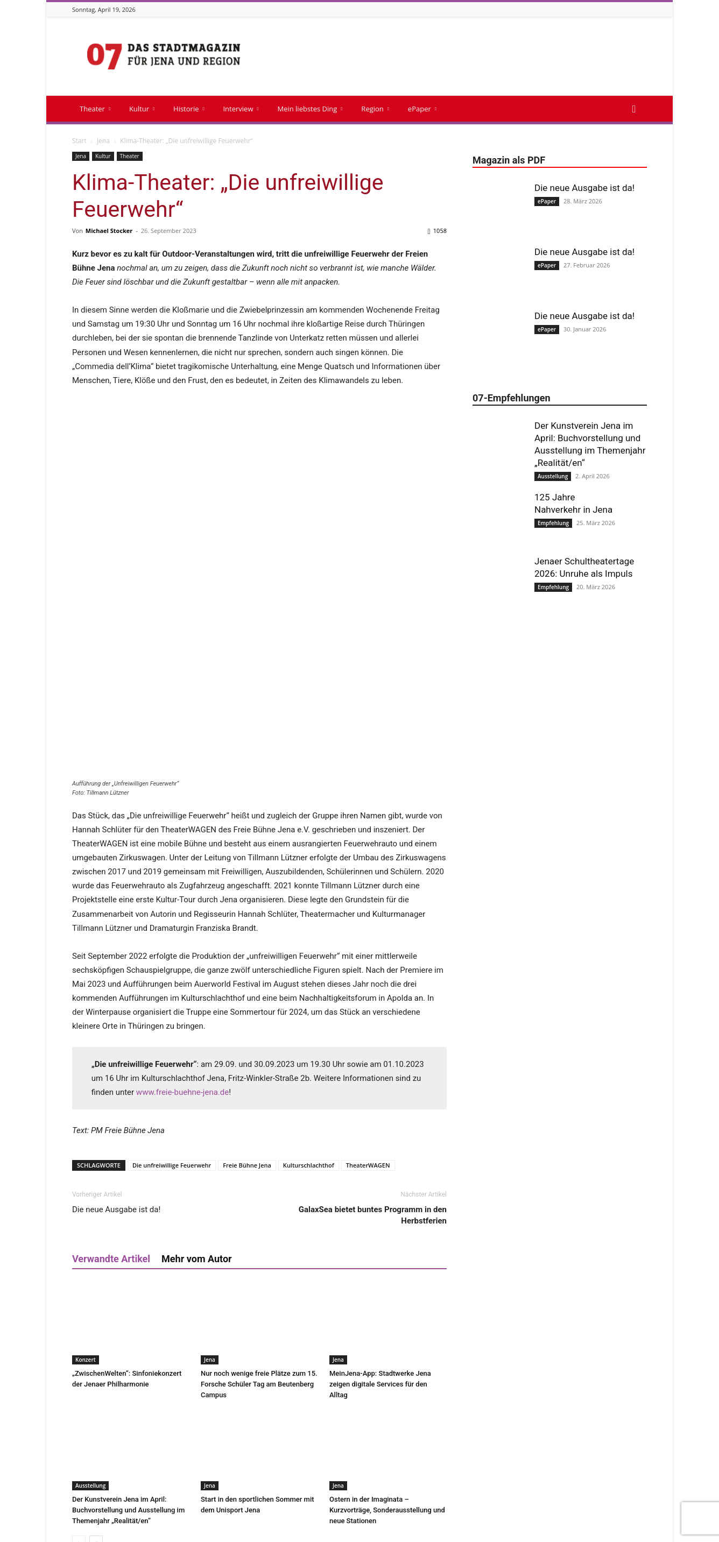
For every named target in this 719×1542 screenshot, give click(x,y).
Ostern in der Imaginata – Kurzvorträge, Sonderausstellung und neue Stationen (387, 1347)
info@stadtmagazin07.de (342, 1495)
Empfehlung (553, 523)
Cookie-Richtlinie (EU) (538, 1532)
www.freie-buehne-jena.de (182, 929)
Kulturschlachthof (308, 1002)
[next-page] (96, 1379)
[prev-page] (79, 1379)
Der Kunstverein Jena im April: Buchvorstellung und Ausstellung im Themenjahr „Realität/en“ (128, 1347)
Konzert (85, 1196)
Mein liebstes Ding (309, 109)
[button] (634, 109)
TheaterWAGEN (368, 1002)
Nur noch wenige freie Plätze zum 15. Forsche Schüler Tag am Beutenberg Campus (259, 1221)
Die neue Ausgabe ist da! (116, 1046)
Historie (189, 109)
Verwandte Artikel (111, 1095)
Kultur (141, 109)
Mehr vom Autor (196, 1095)
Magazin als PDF (425, 1532)
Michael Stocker (109, 231)
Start (79, 140)
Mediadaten (478, 1532)
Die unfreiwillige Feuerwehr (171, 1002)
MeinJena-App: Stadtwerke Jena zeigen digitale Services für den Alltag (380, 1221)
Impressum (340, 1532)
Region (375, 109)
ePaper (422, 109)
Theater (95, 109)
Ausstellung (90, 1322)
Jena (103, 140)
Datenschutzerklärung (613, 1532)
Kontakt (378, 1532)
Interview (240, 109)
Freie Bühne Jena (247, 1002)
